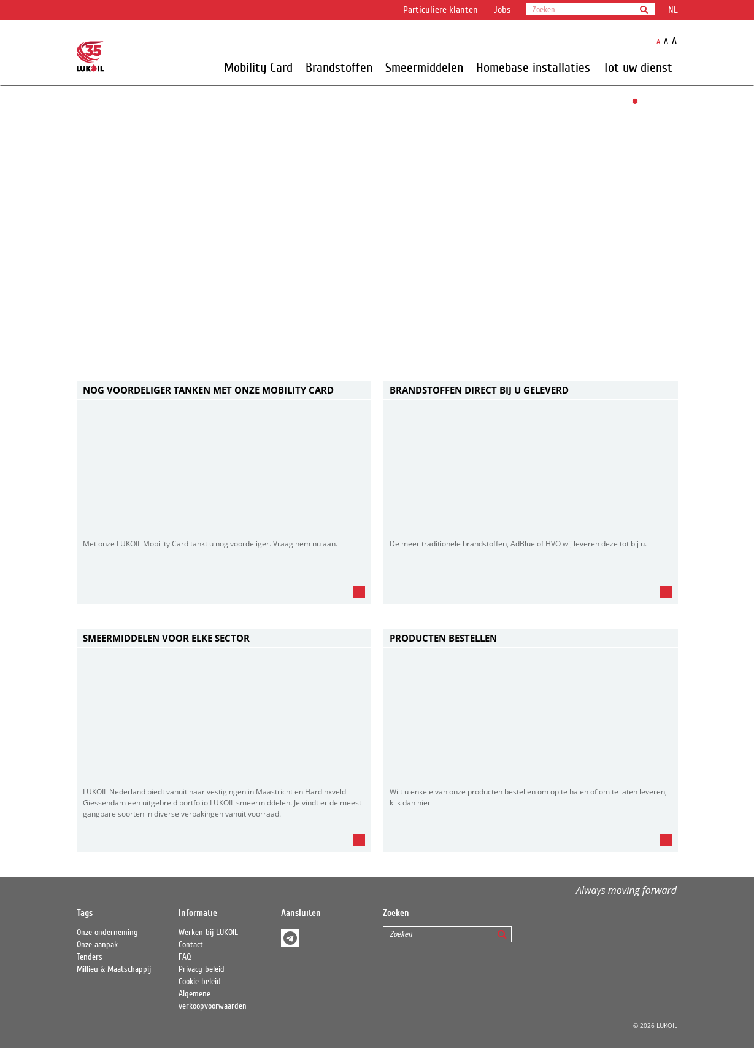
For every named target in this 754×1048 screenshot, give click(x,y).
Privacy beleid (202, 969)
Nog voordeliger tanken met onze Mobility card (208, 390)
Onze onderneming (107, 932)
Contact (191, 945)
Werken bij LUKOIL (208, 932)
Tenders (89, 957)
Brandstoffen (339, 67)
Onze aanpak (97, 945)
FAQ (185, 957)
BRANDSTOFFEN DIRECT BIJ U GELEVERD (479, 390)
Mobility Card (258, 67)
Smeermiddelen (424, 67)
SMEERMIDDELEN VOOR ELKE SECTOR (166, 638)
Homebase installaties (533, 67)
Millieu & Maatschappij (114, 969)
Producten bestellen (443, 638)
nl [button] (674, 9)
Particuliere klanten (440, 9)
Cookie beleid (200, 982)
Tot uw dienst (637, 67)
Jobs (502, 9)
